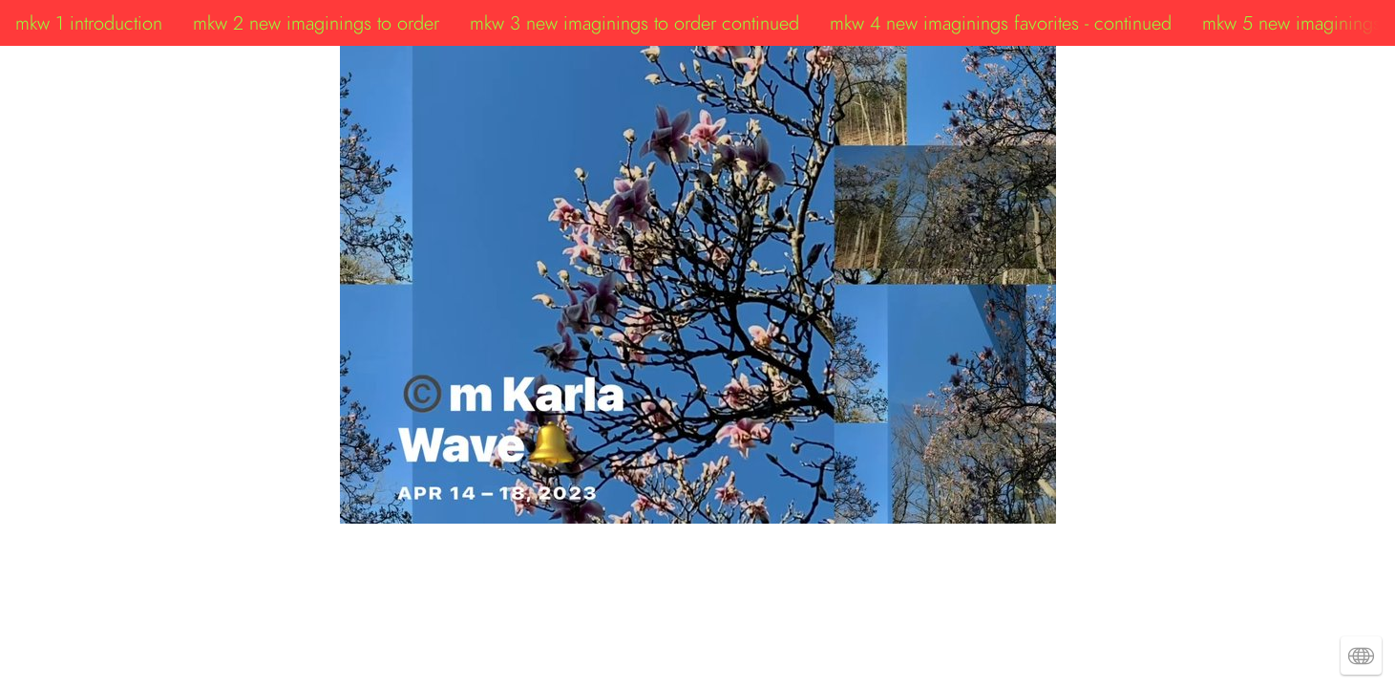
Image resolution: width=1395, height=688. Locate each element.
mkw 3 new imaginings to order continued (634, 23)
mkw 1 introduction (88, 23)
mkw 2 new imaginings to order (316, 23)
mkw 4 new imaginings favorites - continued (1001, 23)
